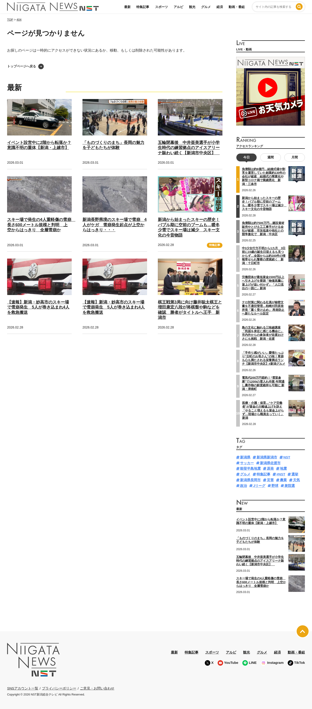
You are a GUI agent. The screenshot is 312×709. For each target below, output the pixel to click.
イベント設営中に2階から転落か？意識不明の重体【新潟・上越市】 (39, 145)
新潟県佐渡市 (270, 463)
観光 (192, 7)
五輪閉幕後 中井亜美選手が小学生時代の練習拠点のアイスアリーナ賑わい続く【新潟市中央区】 (189, 147)
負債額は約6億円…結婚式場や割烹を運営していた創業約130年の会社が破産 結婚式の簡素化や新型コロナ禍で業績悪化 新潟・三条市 (264, 176)
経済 (219, 7)
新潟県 (245, 457)
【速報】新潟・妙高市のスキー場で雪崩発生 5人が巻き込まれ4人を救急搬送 (38, 307)
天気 (296, 480)
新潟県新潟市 (267, 457)
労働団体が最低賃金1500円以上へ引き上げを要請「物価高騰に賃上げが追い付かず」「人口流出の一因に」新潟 (263, 282)
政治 (243, 486)
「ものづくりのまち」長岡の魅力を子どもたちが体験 (113, 145)
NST (286, 457)
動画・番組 (237, 7)
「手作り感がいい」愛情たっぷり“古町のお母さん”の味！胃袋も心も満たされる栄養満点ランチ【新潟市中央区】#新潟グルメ (263, 358)
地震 (283, 468)
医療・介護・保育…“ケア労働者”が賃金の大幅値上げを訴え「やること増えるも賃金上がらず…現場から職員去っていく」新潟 (263, 410)
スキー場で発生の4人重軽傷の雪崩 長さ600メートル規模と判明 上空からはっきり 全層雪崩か (41, 224)
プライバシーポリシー (59, 688)
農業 (283, 480)
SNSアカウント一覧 (22, 688)
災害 (270, 480)
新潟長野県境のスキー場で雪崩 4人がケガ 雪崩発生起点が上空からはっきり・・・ (114, 224)
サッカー (247, 463)
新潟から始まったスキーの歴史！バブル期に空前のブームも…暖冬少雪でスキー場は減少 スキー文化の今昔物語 (264, 203)
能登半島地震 (250, 468)
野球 (274, 486)
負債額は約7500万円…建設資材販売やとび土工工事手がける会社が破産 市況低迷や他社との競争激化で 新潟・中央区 (263, 228)
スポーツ (161, 7)
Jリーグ (259, 486)
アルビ (178, 7)
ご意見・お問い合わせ (97, 688)
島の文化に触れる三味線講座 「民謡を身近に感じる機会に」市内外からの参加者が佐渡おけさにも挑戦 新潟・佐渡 (263, 333)
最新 (127, 7)
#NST (280, 474)
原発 (270, 468)
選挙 (294, 474)
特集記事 (142, 7)
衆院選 (290, 486)
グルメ (206, 7)
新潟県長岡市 (250, 480)
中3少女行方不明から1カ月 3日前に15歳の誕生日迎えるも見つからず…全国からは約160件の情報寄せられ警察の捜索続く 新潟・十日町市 (264, 255)
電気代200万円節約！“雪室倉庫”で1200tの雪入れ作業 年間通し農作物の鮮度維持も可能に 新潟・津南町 (263, 383)
